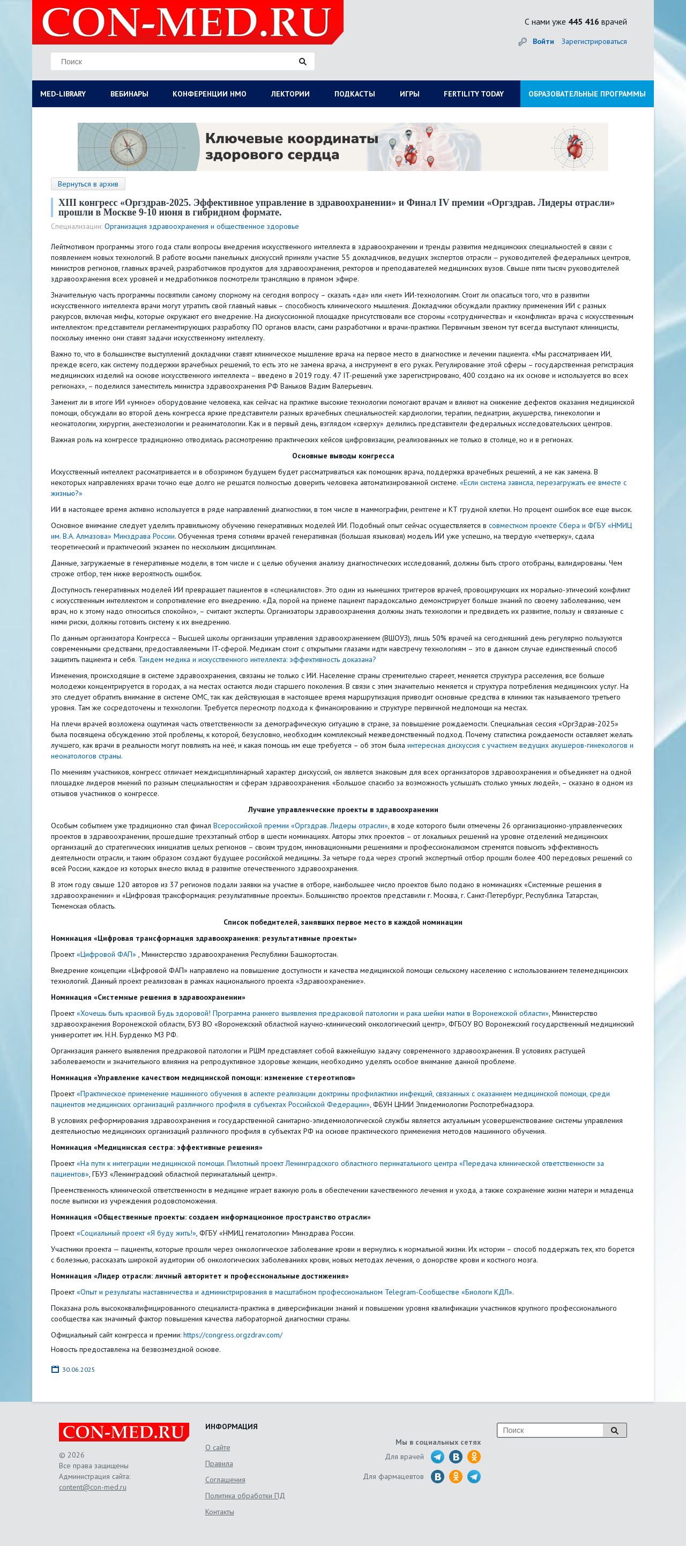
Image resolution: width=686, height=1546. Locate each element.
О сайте (217, 1447)
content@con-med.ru (92, 1487)
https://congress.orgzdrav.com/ (232, 1335)
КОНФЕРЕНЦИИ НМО (210, 94)
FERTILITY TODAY (474, 94)
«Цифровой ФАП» (106, 954)
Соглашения (225, 1479)
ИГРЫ (410, 94)
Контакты (219, 1512)
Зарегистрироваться (594, 41)
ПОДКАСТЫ (354, 94)
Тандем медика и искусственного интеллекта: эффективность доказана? (257, 659)
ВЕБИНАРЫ (129, 94)
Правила (219, 1463)
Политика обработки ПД (245, 1495)
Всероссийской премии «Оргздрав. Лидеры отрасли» (299, 825)
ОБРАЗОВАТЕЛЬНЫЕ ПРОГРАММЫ (587, 94)
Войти (543, 41)
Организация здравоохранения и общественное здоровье (202, 226)
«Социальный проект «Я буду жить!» (136, 1233)
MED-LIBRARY (63, 94)
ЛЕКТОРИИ (290, 94)
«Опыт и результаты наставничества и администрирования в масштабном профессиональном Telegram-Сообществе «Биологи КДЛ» (294, 1292)
